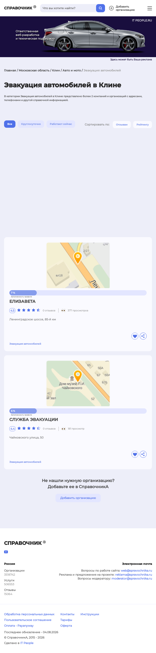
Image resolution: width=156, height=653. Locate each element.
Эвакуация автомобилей (25, 343)
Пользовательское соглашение (27, 620)
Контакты (67, 614)
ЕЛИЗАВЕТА (22, 301)
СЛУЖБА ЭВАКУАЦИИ (33, 419)
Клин (56, 70)
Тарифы (66, 620)
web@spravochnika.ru (136, 570)
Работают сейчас (61, 123)
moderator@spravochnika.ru (132, 578)
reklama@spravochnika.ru (133, 574)
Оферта (66, 625)
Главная (10, 70)
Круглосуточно (31, 123)
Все (9, 123)
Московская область (34, 70)
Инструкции (89, 614)
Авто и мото (72, 70)
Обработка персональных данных (29, 614)
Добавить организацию (78, 498)
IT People (26, 643)
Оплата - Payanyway (19, 625)
